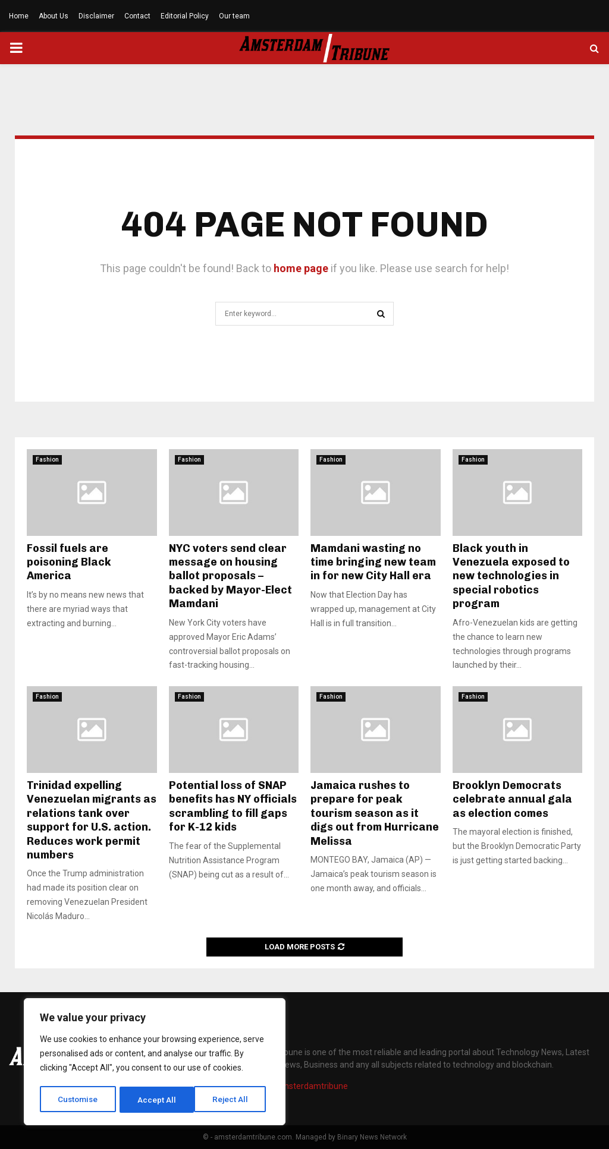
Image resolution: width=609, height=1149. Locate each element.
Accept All (233, 1099)
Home (19, 16)
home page (301, 268)
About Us (53, 16)
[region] (154, 1062)
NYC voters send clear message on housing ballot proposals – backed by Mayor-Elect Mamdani (230, 576)
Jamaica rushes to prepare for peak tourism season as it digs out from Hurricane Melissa (374, 813)
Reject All (157, 1099)
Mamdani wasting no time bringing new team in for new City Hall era (373, 562)
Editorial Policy (185, 16)
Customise (78, 1099)
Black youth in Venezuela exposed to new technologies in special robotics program (511, 576)
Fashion (47, 459)
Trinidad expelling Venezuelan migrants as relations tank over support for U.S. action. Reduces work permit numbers (91, 820)
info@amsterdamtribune (301, 1086)
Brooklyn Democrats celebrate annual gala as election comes (512, 799)
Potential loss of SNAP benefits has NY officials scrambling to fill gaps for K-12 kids (233, 806)
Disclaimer (96, 16)
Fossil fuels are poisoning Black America (69, 562)
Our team (234, 16)
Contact (137, 16)
